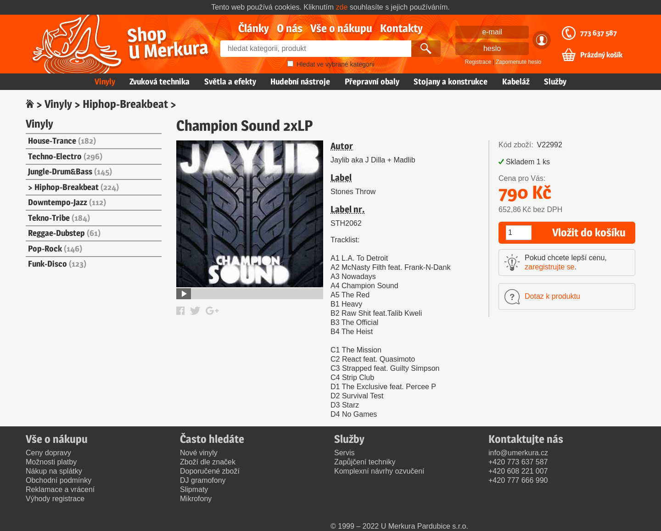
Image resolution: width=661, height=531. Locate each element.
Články (253, 28)
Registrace (478, 62)
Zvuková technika (159, 81)
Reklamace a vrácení (60, 489)
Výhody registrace (55, 499)
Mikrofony (196, 499)
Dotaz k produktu (552, 296)
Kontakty (401, 28)
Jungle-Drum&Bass (70, 171)
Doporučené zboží (210, 471)
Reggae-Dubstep (64, 233)
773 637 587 (598, 33)
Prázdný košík (601, 55)
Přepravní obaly (372, 81)
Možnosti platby (51, 462)
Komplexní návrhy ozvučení (379, 471)
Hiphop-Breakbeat (125, 104)
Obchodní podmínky (58, 480)
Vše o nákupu (341, 28)
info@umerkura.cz (518, 453)
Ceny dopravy (48, 453)
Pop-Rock (55, 248)
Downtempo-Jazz (67, 202)
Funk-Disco (57, 263)
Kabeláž (516, 81)
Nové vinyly (199, 453)
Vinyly (105, 81)
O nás (289, 28)
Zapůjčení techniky (364, 462)
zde (342, 7)
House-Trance (62, 140)
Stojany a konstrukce (450, 81)
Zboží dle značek (207, 462)
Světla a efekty (230, 81)
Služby (555, 81)
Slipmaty (194, 489)
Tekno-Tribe (59, 218)
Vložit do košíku (589, 232)
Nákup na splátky (54, 471)
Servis (344, 453)
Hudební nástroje (300, 81)
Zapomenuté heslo (518, 62)
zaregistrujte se (550, 267)
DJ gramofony (203, 480)
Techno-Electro (65, 156)
